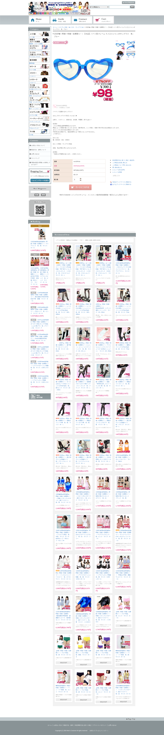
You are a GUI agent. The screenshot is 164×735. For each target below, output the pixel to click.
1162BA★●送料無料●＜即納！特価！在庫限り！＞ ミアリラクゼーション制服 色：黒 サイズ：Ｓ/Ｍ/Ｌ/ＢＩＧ (83, 575)
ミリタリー (32, 76)
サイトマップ (35, 158)
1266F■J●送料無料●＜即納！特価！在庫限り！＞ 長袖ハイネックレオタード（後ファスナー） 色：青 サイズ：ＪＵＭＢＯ (83, 618)
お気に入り (115, 175)
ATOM (39, 397)
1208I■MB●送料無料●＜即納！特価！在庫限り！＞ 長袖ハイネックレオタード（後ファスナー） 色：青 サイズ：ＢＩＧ (63, 498)
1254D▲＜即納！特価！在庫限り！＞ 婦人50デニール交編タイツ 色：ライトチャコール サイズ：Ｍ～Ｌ (83, 459)
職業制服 (31, 63)
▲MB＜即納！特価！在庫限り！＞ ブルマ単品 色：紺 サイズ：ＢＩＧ (83, 690)
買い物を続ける (117, 167)
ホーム (39, 20)
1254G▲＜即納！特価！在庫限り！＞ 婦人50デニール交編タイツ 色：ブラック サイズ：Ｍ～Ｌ (123, 422)
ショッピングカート (103, 20)
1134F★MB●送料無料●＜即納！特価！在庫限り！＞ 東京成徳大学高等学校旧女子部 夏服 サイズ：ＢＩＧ (39, 297)
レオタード (32, 82)
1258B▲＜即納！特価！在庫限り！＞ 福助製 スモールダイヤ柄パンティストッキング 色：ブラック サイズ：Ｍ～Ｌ (84, 384)
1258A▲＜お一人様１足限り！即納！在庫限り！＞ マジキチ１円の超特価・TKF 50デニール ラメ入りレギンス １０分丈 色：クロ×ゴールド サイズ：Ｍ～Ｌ (63, 269)
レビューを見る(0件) (118, 170)
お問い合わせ (82, 20)
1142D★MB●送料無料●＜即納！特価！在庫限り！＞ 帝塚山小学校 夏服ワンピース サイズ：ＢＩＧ (123, 575)
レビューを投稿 (117, 172)
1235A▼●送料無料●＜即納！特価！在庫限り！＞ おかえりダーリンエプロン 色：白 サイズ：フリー (84, 534)
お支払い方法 (58, 725)
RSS (38, 395)
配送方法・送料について (38, 150)
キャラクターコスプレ (36, 50)
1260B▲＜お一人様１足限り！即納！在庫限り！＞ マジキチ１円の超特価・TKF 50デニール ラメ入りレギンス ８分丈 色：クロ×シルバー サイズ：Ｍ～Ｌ (104, 269)
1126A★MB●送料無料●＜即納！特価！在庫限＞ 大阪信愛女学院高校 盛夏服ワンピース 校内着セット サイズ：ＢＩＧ (63, 616)
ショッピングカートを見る (40, 180)
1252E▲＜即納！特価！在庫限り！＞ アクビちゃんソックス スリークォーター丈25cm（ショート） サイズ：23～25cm (103, 347)
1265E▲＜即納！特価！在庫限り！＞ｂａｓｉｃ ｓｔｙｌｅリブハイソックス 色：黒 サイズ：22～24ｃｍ (83, 347)
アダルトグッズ (33, 128)
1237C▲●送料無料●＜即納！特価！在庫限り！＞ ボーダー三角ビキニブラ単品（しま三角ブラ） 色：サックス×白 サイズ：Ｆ (40, 351)
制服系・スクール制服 (36, 43)
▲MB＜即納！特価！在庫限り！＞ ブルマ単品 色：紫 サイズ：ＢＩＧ (103, 653)
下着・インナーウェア (36, 102)
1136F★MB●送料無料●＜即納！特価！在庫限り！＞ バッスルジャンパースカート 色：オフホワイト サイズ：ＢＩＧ (63, 575)
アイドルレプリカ (34, 56)
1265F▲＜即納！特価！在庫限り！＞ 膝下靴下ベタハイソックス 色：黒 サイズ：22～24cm (63, 347)
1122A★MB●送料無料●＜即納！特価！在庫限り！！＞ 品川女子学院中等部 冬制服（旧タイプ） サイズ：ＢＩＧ (35, 276)
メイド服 (31, 37)
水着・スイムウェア (35, 95)
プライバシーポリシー (99, 725)
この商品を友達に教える (119, 162)
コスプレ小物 (63, 27)
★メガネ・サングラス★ (76, 27)
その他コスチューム (35, 89)
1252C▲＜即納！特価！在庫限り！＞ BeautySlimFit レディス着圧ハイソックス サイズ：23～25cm (103, 308)
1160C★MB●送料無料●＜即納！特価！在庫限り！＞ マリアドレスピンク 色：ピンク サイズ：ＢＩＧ (103, 534)
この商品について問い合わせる (121, 165)
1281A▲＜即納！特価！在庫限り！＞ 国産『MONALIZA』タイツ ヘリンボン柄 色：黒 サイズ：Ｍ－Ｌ (103, 384)
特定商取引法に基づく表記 (83, 725)
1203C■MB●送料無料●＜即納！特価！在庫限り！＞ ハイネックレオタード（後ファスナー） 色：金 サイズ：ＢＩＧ (123, 690)
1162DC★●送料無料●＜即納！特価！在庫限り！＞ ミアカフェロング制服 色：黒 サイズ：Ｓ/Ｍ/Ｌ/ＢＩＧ (104, 575)
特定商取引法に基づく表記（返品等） (123, 160)
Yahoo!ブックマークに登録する (121, 182)
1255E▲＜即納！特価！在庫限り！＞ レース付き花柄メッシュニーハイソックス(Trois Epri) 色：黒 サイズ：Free (123, 308)
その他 (31, 135)
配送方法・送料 (68, 725)
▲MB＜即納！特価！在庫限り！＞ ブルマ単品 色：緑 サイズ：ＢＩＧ (63, 653)
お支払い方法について (38, 145)
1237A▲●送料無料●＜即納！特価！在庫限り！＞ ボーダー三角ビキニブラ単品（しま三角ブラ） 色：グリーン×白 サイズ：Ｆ (40, 324)
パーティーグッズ (34, 121)
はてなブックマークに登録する (121, 184)
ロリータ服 (32, 69)
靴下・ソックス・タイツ (36, 108)
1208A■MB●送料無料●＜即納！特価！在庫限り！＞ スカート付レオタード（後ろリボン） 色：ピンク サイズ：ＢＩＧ (83, 496)
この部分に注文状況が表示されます (94, 213)
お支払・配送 (60, 20)
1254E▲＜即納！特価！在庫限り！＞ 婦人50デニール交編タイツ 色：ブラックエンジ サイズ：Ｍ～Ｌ (63, 459)
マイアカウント (128, 2)
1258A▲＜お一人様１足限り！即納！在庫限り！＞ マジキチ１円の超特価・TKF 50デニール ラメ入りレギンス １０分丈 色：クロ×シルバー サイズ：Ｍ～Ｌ (83, 269)
